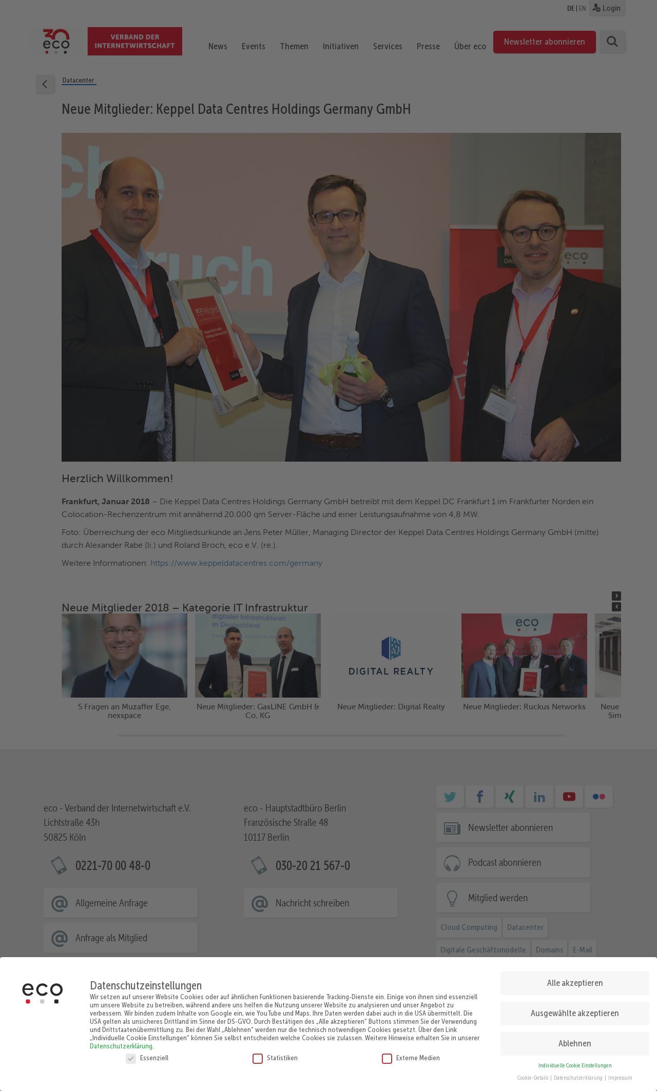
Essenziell (147, 1053)
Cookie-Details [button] (533, 1074)
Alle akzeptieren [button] (575, 979)
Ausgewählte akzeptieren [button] (575, 1009)
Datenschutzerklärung (121, 1042)
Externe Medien (411, 1053)
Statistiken (275, 1053)
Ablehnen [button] (574, 1039)
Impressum (620, 1074)
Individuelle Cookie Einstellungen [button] (575, 1061)
